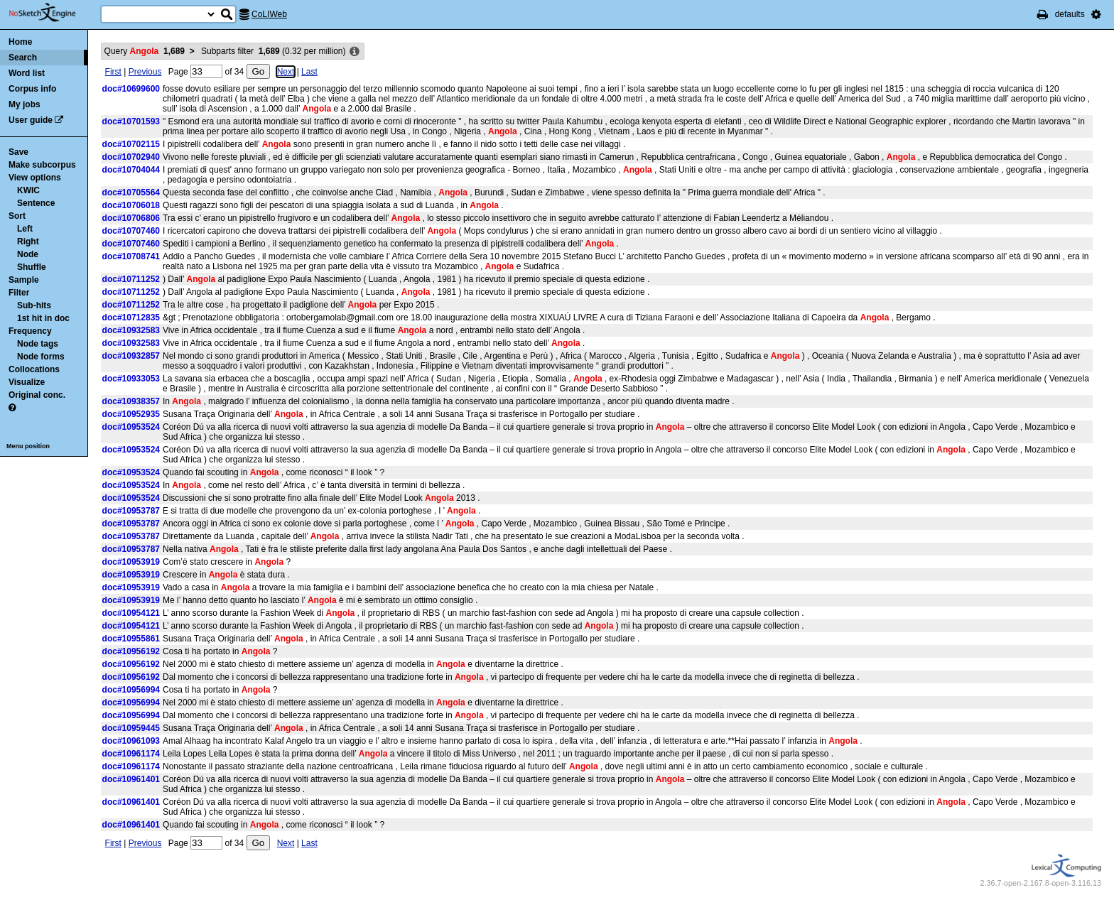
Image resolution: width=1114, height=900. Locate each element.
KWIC (28, 190)
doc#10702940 (131, 157)
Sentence (36, 203)
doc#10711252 (131, 279)
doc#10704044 (131, 170)
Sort (17, 216)
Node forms (41, 357)
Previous (145, 72)
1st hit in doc (43, 318)
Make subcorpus (42, 165)
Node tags (37, 344)
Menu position (28, 446)
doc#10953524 (131, 427)
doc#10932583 (131, 330)
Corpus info (32, 89)
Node (27, 254)
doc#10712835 (131, 317)
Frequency (30, 331)
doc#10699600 (131, 89)
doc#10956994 (131, 690)
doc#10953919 (131, 562)
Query (144, 51)
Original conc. (37, 395)
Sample (24, 280)
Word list (27, 73)
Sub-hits (34, 305)
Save (18, 152)
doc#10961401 (131, 779)
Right (28, 241)
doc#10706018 (131, 205)
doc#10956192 (131, 651)
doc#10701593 (131, 121)
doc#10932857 (131, 356)
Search (23, 58)
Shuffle (31, 267)
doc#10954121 (131, 613)
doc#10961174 (131, 754)
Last (309, 72)
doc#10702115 (131, 144)
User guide (31, 120)
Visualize (27, 382)
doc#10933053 (131, 379)
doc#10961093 (131, 741)
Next (286, 72)
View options (35, 178)
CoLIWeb (269, 14)
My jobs (24, 104)
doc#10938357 (131, 401)
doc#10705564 (131, 192)
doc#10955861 (131, 639)
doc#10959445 (131, 728)
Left (25, 229)
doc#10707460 (131, 231)
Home (20, 42)
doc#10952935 (131, 414)
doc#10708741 (131, 256)
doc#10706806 (131, 218)
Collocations (34, 369)
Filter (19, 293)
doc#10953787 (131, 511)
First (113, 72)
